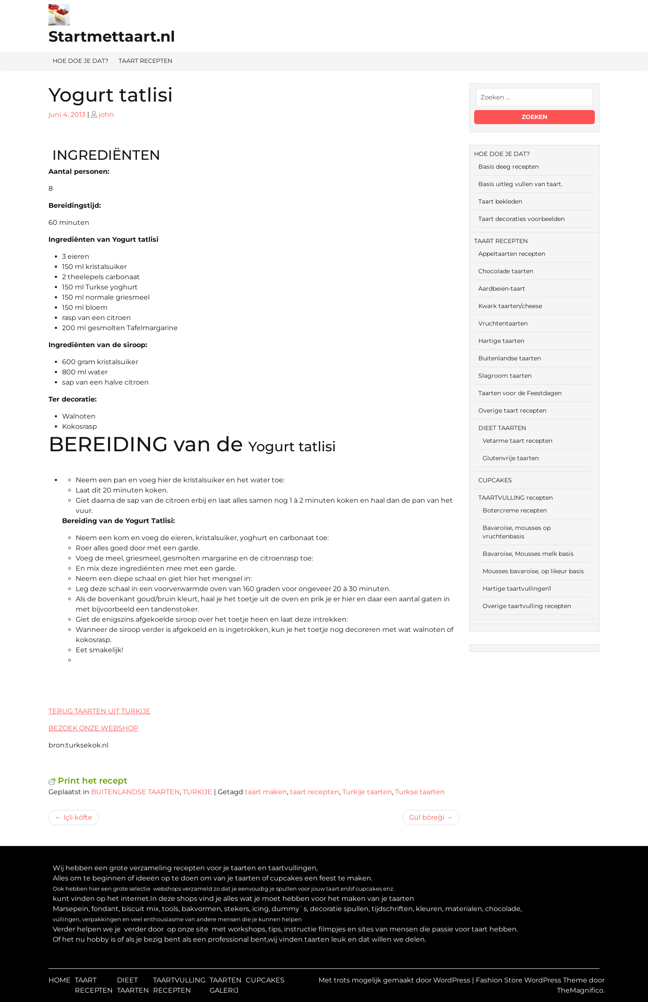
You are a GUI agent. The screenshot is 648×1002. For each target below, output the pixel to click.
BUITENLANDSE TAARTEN (135, 792)
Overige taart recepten (512, 410)
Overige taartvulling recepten (527, 606)
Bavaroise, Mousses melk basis (528, 554)
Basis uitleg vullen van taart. (520, 184)
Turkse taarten (420, 792)
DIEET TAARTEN (502, 428)
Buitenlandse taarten (509, 358)
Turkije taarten (367, 792)
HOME (59, 980)
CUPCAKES (495, 480)
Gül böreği (426, 817)
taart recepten (314, 792)
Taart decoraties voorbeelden (521, 219)
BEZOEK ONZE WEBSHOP (93, 728)
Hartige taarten (501, 341)
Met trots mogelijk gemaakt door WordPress (395, 980)
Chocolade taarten (505, 271)
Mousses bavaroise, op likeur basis (533, 571)
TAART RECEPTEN (145, 61)
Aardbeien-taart (501, 288)
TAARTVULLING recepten (515, 497)
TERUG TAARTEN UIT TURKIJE (99, 711)
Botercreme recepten (515, 510)
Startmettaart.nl (111, 36)
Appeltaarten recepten (511, 254)
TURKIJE (197, 792)
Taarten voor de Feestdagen (520, 393)
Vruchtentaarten (503, 323)
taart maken (266, 792)
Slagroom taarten (504, 375)
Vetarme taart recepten (517, 440)
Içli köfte (77, 817)
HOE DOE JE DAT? (80, 61)
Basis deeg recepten (508, 166)
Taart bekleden (500, 201)
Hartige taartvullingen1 (517, 588)
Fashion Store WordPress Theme (532, 980)
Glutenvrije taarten (511, 458)
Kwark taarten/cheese (510, 306)
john (106, 114)
